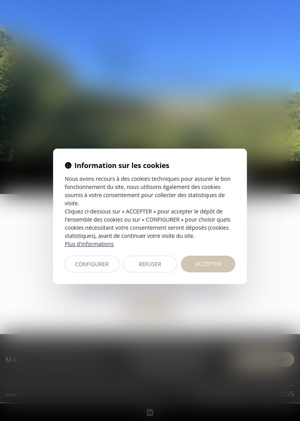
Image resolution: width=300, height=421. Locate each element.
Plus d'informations (89, 244)
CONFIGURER (92, 264)
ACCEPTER (208, 263)
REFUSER (150, 264)
